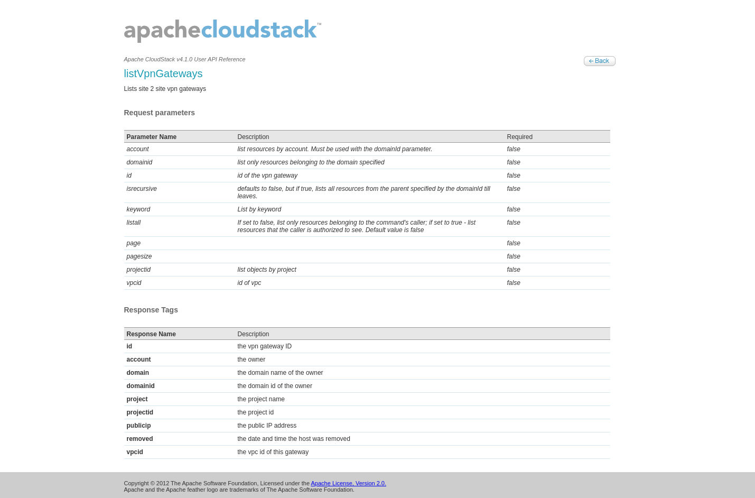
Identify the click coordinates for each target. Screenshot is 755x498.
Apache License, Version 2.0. (348, 483)
